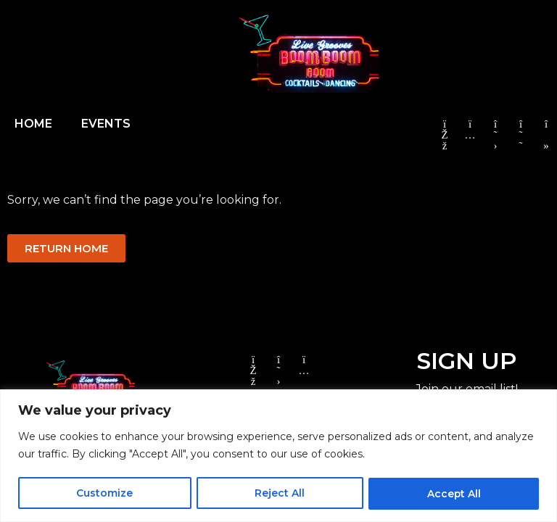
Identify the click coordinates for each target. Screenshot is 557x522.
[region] (278, 455)
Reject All (280, 493)
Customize (104, 493)
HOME (33, 123)
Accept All (453, 493)
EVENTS (106, 123)
